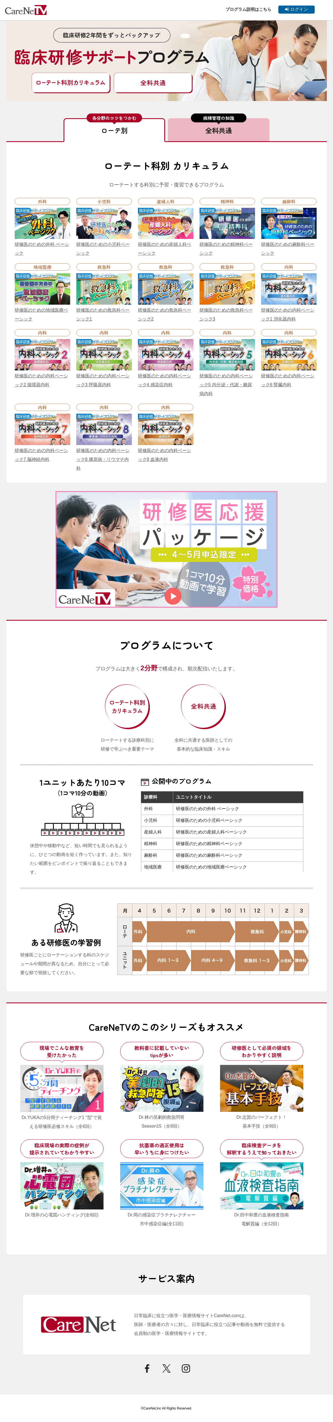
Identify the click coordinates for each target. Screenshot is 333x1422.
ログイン (296, 9)
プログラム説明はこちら (248, 9)
